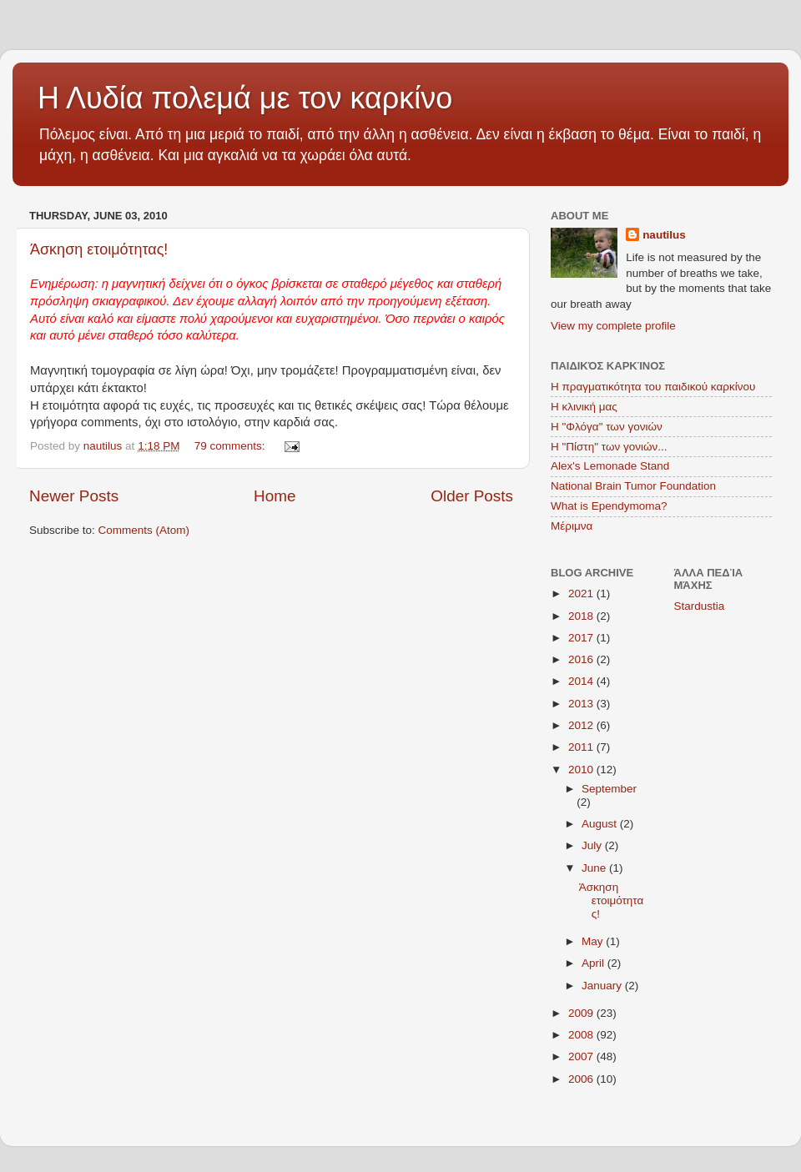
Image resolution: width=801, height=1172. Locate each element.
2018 (582, 616)
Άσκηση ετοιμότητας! (99, 249)
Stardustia (699, 606)
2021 (582, 593)
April (594, 963)
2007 (582, 1056)
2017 (582, 637)
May (594, 941)
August (601, 823)
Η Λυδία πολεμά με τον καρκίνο (245, 98)
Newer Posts (73, 496)
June (595, 868)
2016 (582, 659)
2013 (582, 703)
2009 (582, 1013)
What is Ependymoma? (609, 506)
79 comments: (231, 446)
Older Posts (472, 496)
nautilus (664, 235)
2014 (582, 681)
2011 (582, 747)
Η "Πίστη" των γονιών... (609, 446)
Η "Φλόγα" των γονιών (606, 426)
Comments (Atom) (144, 530)
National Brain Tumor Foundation (633, 486)
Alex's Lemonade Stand (610, 466)
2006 (582, 1079)
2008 (582, 1035)
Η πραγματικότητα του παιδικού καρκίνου (653, 386)
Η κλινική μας (584, 406)
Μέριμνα (571, 526)
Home (274, 496)
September (609, 788)
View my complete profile (613, 325)
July (593, 845)
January (603, 985)
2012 (582, 725)
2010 (582, 769)
